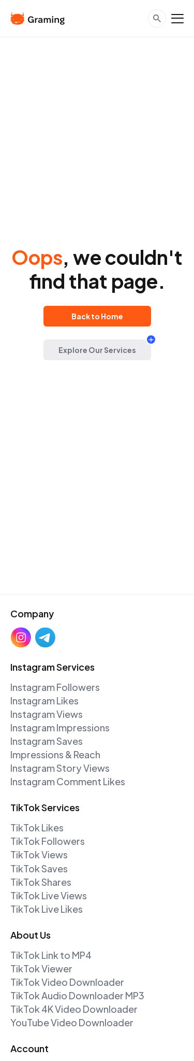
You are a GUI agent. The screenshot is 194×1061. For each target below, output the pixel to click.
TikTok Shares (40, 882)
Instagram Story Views (60, 768)
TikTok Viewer (41, 968)
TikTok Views (39, 854)
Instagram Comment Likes (67, 781)
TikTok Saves (39, 868)
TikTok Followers (47, 841)
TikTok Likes (37, 827)
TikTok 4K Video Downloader (74, 1009)
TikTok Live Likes (46, 909)
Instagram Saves (46, 741)
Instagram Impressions (60, 727)
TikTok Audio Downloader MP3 (77, 995)
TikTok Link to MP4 (51, 955)
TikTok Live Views (48, 895)
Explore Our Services (97, 350)
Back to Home (97, 316)
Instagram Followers (55, 687)
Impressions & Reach (55, 754)
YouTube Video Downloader (71, 1022)
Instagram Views (46, 714)
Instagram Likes (44, 700)
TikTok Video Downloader (67, 982)
